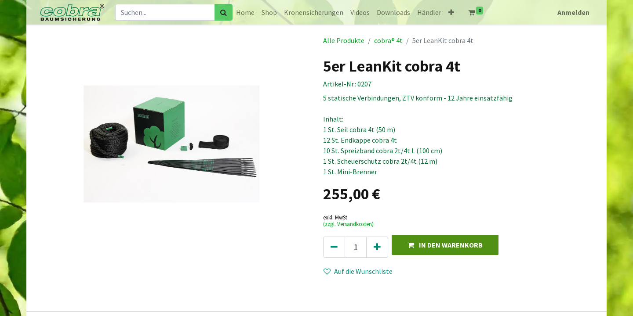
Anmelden (573, 12)
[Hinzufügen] (377, 247)
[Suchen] (224, 12)
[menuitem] (245, 12)
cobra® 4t (388, 40)
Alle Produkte (343, 40)
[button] (451, 12)
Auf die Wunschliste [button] (358, 271)
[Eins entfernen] (334, 247)
